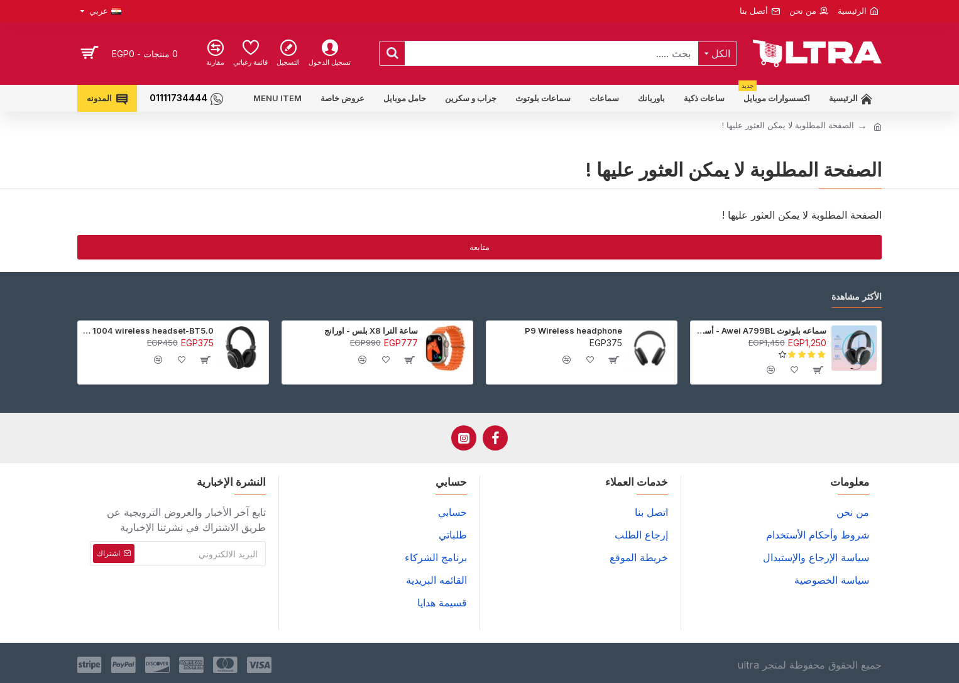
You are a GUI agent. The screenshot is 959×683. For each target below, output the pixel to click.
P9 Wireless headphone (573, 330)
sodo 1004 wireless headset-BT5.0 (148, 330)
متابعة (479, 247)
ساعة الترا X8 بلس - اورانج (371, 330)
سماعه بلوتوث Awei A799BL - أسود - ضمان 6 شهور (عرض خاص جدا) (760, 330)
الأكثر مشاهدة (856, 296)
